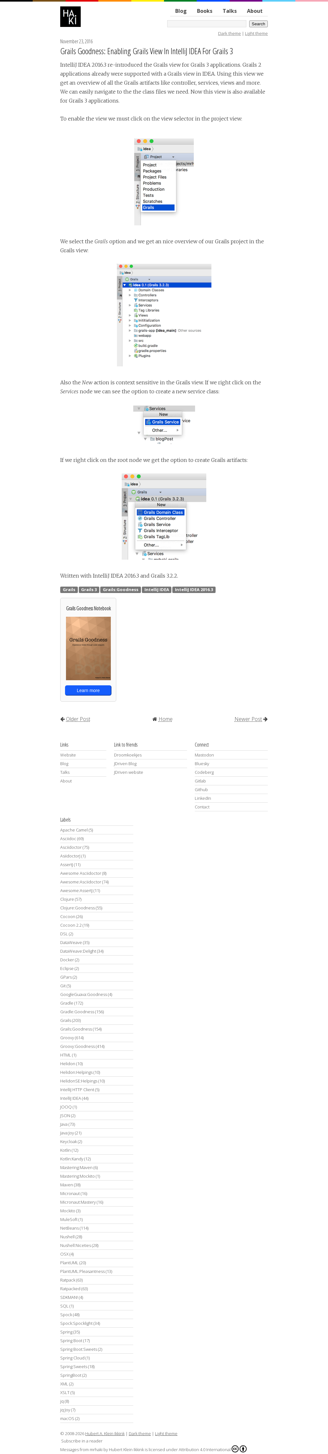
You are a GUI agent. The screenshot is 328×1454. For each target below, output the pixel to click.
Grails (69, 589)
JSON (65, 1115)
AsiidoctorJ (70, 856)
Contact (202, 807)
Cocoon (67, 916)
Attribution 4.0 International (213, 1448)
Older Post (78, 719)
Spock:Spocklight (76, 1323)
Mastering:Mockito (77, 1176)
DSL (64, 934)
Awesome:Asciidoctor (80, 882)
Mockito (67, 1211)
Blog (181, 10)
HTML (65, 1055)
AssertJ (66, 864)
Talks (230, 10)
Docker (67, 960)
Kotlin (65, 1150)
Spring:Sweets (73, 1366)
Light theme (256, 33)
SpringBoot (70, 1375)
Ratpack (67, 1280)
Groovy (67, 1037)
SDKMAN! (69, 1297)
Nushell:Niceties (75, 1245)
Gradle (66, 1003)
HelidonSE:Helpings (78, 1081)
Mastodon (204, 755)
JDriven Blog (125, 763)
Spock (66, 1314)
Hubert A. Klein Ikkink (105, 1433)
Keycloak (68, 1141)
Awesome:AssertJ (76, 890)
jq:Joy (65, 1410)
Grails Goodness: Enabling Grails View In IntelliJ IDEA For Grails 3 (146, 51)
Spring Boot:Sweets (78, 1349)
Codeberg (204, 772)
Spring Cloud (72, 1358)
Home (166, 719)
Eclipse (67, 968)
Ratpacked (70, 1288)
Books (204, 10)
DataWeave (71, 942)
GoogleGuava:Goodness (83, 994)
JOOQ (66, 1107)
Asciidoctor (71, 847)
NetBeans (69, 1228)
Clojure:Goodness (77, 908)
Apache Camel (74, 830)
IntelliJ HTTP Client (77, 1089)
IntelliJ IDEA (156, 589)
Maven (66, 1185)
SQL (64, 1306)
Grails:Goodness (120, 589)
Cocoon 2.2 (71, 925)
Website (68, 755)
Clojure (67, 899)
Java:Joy (67, 1133)
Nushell (67, 1237)
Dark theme (229, 33)
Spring (66, 1332)
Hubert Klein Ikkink (126, 1449)
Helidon (67, 1063)
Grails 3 (89, 589)
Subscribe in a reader (81, 1441)
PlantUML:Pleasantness (82, 1271)
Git (63, 986)
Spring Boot (71, 1340)
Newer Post (248, 719)
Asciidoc (68, 838)
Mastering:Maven (76, 1167)
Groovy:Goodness (77, 1046)
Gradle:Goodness (77, 1012)
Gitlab (200, 781)
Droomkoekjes (128, 755)
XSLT (65, 1392)
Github (201, 789)
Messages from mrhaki (81, 1449)
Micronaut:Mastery (78, 1202)
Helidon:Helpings (76, 1072)
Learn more (88, 690)
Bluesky (202, 763)
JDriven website (128, 772)
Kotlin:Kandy (71, 1159)
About (255, 10)
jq (62, 1401)
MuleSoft (69, 1219)
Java (64, 1124)
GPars (66, 977)
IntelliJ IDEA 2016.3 (194, 589)
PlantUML (69, 1263)
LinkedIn (203, 798)
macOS (67, 1418)
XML (64, 1384)
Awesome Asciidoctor (80, 873)
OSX (64, 1254)
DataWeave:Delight (78, 951)
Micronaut (70, 1193)
